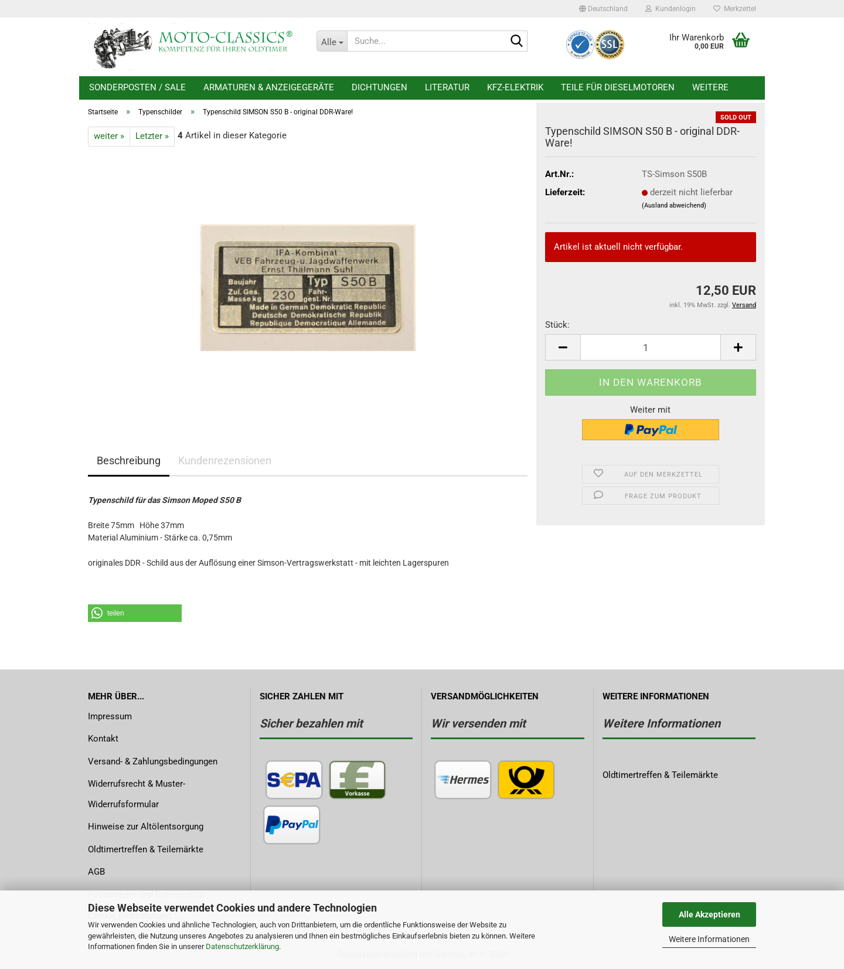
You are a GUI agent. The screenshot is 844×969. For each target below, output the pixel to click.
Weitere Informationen (709, 939)
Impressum (110, 716)
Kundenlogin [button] (670, 9)
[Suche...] (331, 41)
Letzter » (152, 136)
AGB (96, 871)
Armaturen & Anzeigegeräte (268, 87)
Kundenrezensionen (224, 460)
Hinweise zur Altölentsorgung (145, 826)
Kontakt (103, 738)
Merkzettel (734, 9)
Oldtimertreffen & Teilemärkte (145, 849)
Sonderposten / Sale (137, 87)
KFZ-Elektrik (515, 87)
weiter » (109, 136)
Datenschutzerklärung (242, 946)
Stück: (557, 324)
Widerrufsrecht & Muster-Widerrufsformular (136, 794)
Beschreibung (129, 460)
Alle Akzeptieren (709, 914)
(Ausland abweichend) (674, 205)
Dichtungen (379, 87)
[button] (603, 9)
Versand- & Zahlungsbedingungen (152, 761)
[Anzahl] (650, 347)
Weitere (710, 87)
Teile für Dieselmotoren (618, 87)
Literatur (447, 87)
